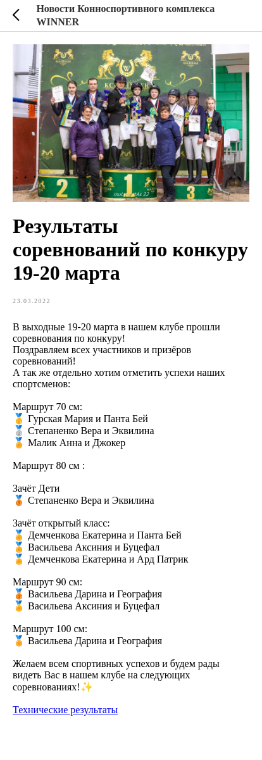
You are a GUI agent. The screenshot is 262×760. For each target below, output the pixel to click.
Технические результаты (65, 709)
